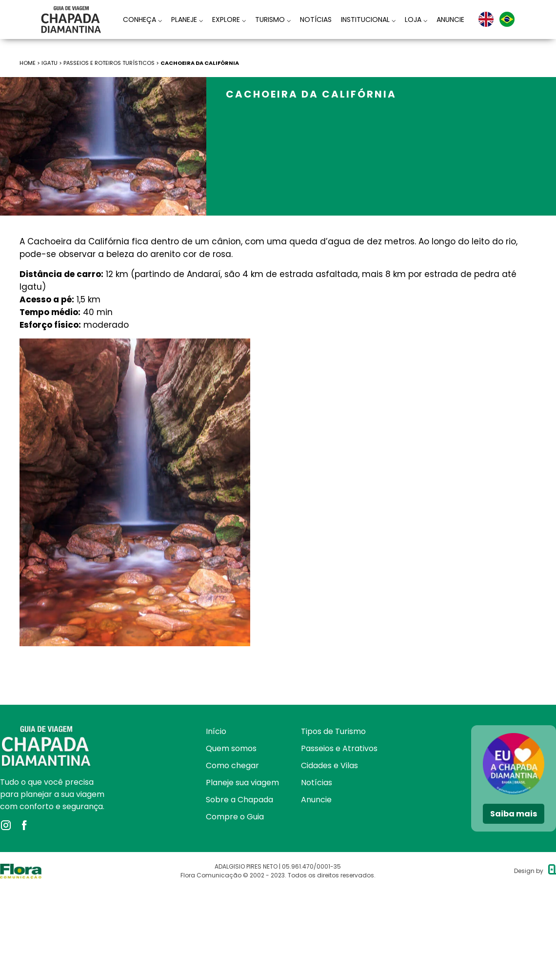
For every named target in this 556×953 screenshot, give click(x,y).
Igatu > (52, 63)
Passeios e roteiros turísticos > (111, 63)
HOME (28, 63)
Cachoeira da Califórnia (200, 63)
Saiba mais (513, 813)
